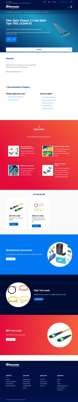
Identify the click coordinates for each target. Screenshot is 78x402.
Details (13, 224)
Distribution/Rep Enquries (62, 385)
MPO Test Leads (13, 330)
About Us (59, 379)
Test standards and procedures (49, 97)
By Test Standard (26, 381)
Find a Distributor (43, 383)
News (44, 1)
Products (10, 12)
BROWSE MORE (11, 259)
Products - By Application (11, 381)
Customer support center (47, 108)
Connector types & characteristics (15, 97)
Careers (58, 383)
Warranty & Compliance (10, 385)
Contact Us (42, 385)
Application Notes (26, 383)
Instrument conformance (47, 103)
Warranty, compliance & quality (49, 100)
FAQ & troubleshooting (47, 105)
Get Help (24, 388)
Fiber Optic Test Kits (18, 12)
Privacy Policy (60, 390)
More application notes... (13, 99)
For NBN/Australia (27, 385)
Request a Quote (43, 381)
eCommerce (42, 379)
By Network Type (26, 379)
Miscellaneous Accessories (19, 250)
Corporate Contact (61, 388)
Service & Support (9, 383)
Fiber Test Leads (42, 290)
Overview (39, 49)
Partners (54, 1)
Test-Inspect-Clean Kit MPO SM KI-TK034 (32, 12)
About (49, 1)
